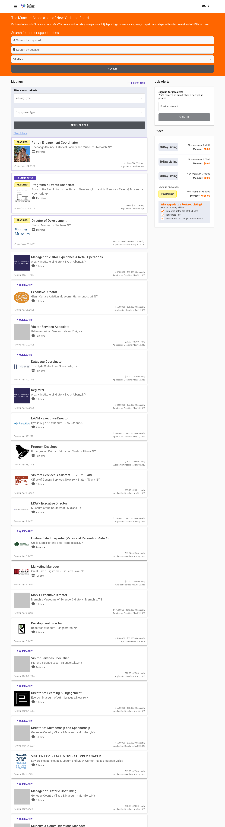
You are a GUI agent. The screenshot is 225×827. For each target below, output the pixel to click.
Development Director (46, 476)
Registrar (37, 287)
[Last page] (143, 761)
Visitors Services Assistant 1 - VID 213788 (61, 354)
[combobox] (129, 40)
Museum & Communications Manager (58, 647)
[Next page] (136, 761)
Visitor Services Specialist (50, 504)
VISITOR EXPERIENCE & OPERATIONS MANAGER (66, 585)
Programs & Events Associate (66, 123)
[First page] (124, 761)
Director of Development (62, 152)
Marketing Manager (45, 430)
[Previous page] (130, 761)
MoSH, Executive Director (49, 452)
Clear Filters (20, 79)
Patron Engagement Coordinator (68, 91)
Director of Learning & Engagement (56, 533)
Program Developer (45, 332)
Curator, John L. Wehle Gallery (52, 709)
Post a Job (126, 822)
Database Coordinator (47, 265)
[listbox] (176, 40)
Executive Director (44, 207)
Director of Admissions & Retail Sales (58, 680)
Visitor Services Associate (50, 237)
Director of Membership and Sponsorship (60, 562)
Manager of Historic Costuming (53, 618)
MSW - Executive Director (49, 377)
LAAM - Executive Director (50, 310)
